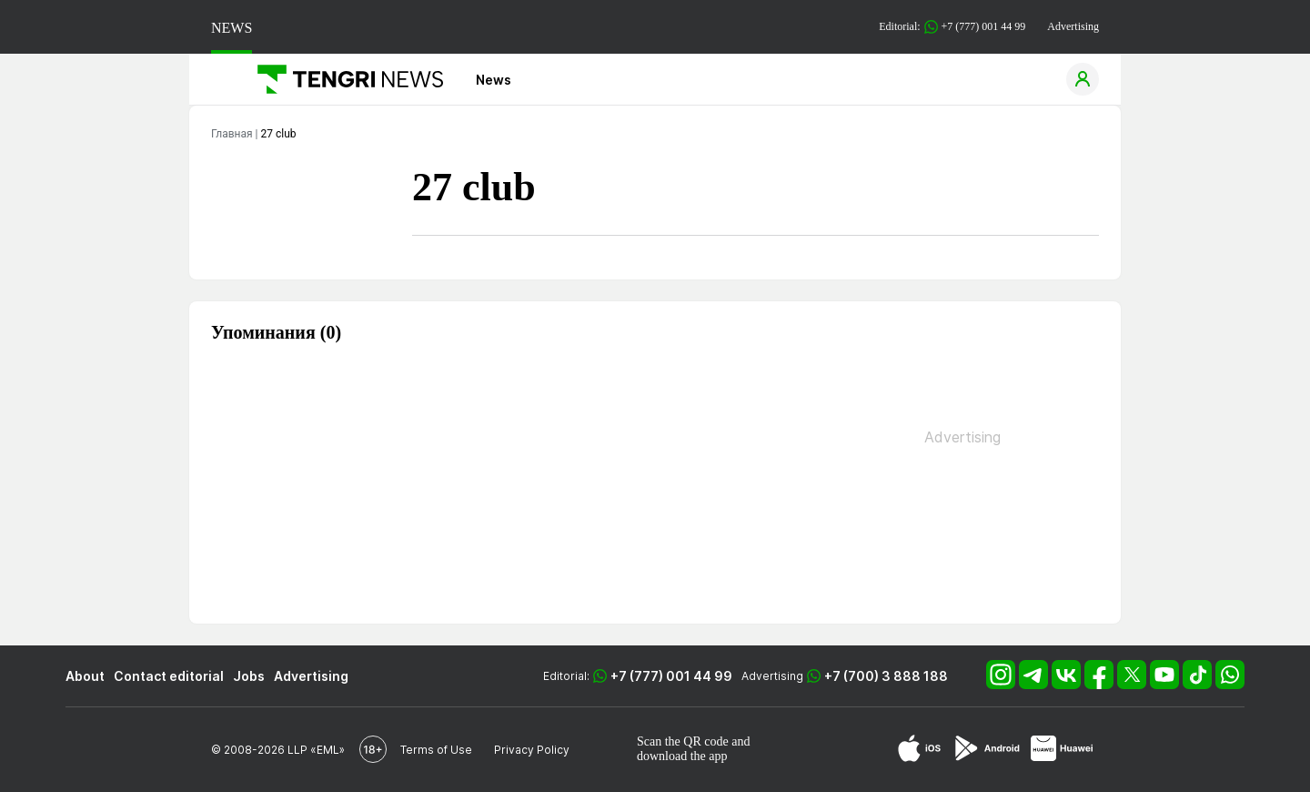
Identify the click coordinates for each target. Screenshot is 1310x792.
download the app (682, 756)
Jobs (249, 676)
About (85, 676)
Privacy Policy (531, 749)
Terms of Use (436, 749)
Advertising (1073, 26)
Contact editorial (169, 676)
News (493, 79)
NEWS (231, 28)
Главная (232, 133)
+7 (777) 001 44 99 (671, 676)
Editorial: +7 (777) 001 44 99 (952, 27)
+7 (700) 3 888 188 (886, 676)
